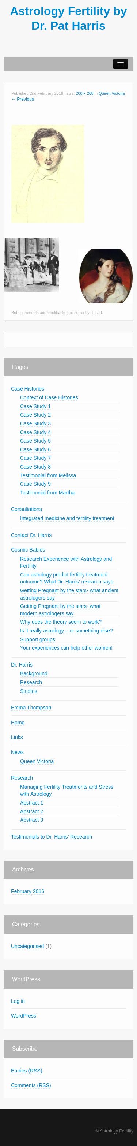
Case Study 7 (35, 458)
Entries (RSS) (26, 1071)
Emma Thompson (31, 707)
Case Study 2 (35, 415)
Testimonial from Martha (47, 493)
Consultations (26, 509)
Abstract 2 (31, 811)
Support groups (37, 639)
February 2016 (27, 891)
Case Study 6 (35, 449)
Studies (28, 691)
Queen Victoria (112, 93)
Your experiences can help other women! (66, 648)
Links (17, 737)
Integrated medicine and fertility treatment (67, 518)
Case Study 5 (35, 441)
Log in (18, 1001)
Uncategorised (27, 946)
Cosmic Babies (28, 550)
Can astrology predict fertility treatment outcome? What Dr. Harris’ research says (66, 578)
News (17, 752)
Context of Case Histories (49, 397)
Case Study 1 (35, 406)
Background (33, 673)
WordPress (23, 1016)
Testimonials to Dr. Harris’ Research (51, 837)
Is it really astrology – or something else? (67, 631)
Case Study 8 (35, 467)
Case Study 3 (35, 423)
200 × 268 (84, 93)
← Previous (22, 99)
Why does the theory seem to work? (61, 622)
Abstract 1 (31, 803)
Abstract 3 (31, 820)
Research (31, 682)
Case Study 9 (35, 484)
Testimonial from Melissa (48, 475)
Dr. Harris (22, 665)
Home (17, 722)
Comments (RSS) (31, 1085)
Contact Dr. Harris (31, 535)
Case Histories (27, 389)
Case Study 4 (35, 432)
